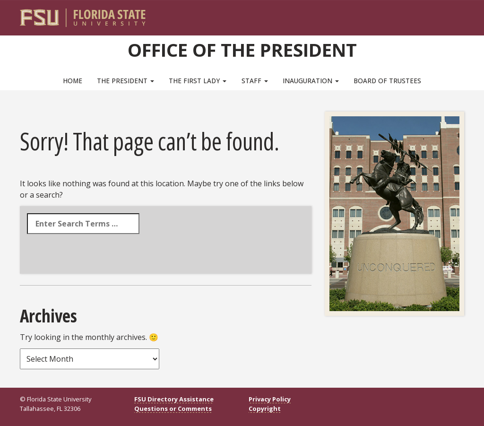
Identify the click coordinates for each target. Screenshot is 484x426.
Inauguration (311, 80)
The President (125, 80)
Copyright (265, 408)
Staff (255, 80)
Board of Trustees (387, 80)
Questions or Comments (173, 408)
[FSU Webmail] (437, 14)
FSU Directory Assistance (174, 399)
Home (72, 80)
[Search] (450, 14)
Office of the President (242, 49)
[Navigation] (463, 14)
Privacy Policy (270, 399)
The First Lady (197, 80)
